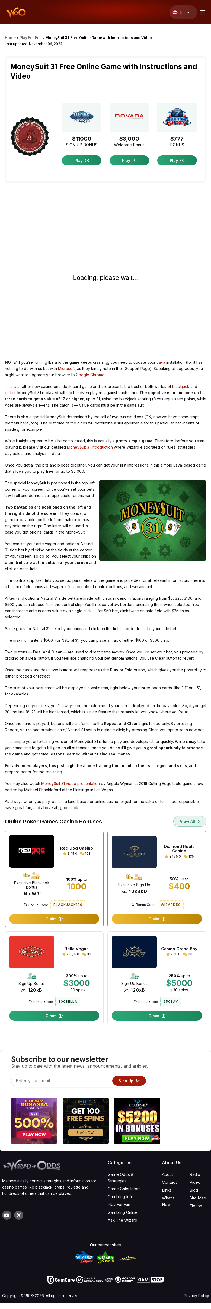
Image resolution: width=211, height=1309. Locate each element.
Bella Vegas (77, 949)
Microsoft (66, 368)
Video (195, 1182)
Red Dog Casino (76, 848)
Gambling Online (123, 1212)
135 (189, 856)
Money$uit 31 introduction (90, 447)
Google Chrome (90, 374)
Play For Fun (119, 1204)
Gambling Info (120, 1196)
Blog (194, 1190)
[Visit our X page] (18, 1215)
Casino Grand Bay (179, 949)
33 (86, 954)
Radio (195, 1174)
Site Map (198, 1198)
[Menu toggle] (202, 12)
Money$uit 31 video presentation (70, 783)
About (167, 1174)
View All (190, 821)
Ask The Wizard (122, 1220)
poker (10, 392)
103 (85, 853)
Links (167, 1190)
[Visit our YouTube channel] (6, 1215)
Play (82, 160)
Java (160, 362)
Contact (169, 1182)
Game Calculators (124, 1188)
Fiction (196, 1205)
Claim (54, 919)
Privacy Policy (196, 1295)
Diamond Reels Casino (179, 848)
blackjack (180, 386)
